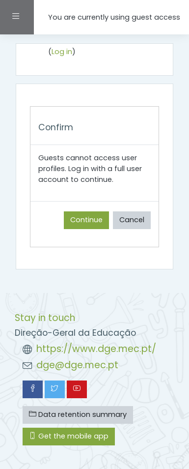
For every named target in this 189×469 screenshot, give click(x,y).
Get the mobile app (68, 436)
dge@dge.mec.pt (77, 365)
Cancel (131, 220)
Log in (62, 52)
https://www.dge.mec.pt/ (96, 348)
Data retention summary (78, 414)
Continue (86, 220)
